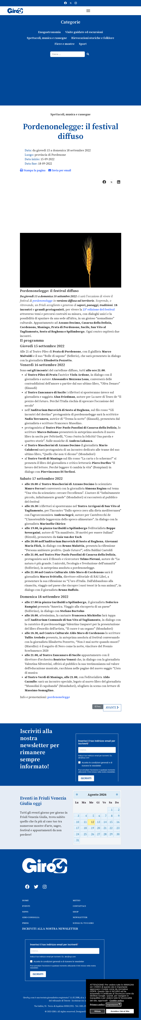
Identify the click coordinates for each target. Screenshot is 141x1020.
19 (92, 828)
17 (77, 828)
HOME (25, 900)
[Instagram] (76, 3)
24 (77, 834)
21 (105, 828)
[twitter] (35, 883)
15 (111, 822)
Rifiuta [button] (97, 1011)
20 (98, 828)
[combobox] (67, 54)
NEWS (25, 912)
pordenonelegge (43, 301)
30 (117, 834)
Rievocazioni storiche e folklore (92, 38)
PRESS (25, 923)
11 (85, 822)
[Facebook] (65, 3)
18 (85, 828)
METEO (76, 900)
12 (92, 822)
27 (98, 834)
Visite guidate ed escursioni (84, 32)
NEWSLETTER (80, 917)
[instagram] (44, 883)
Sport (83, 44)
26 (92, 834)
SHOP (75, 912)
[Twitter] (71, 3)
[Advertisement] (70, 79)
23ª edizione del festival (99, 309)
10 (77, 822)
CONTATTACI (79, 906)
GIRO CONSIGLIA (30, 917)
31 (77, 840)
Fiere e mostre (65, 44)
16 (117, 822)
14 (105, 822)
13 (98, 822)
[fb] (26, 883)
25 (85, 834)
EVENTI (26, 906)
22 (111, 828)
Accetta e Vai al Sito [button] (120, 1011)
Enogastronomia (49, 32)
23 (117, 828)
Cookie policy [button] (116, 1000)
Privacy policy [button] (97, 1004)
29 (111, 834)
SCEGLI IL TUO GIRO (83, 923)
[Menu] (88, 10)
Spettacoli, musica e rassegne (47, 38)
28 (105, 834)
